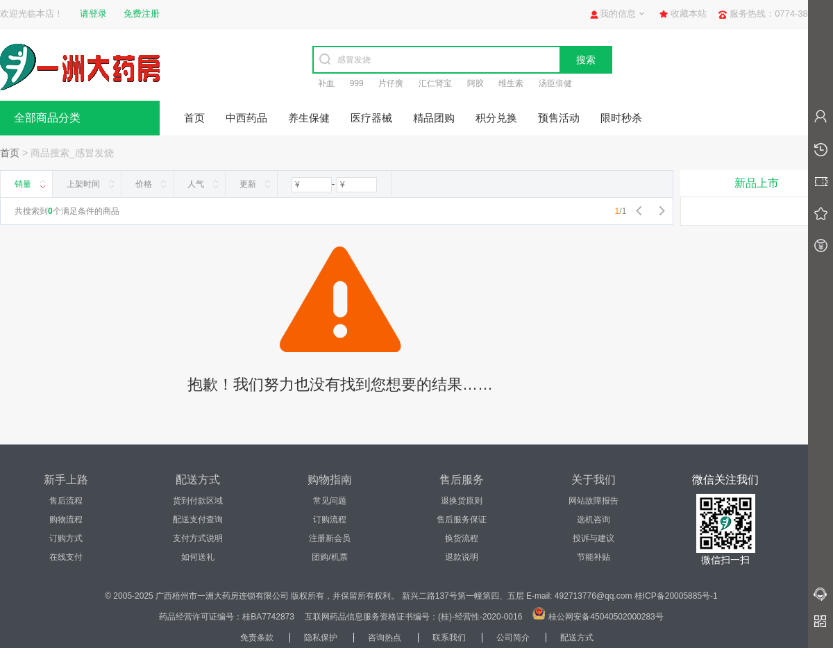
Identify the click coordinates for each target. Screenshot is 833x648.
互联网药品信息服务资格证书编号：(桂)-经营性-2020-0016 (413, 617)
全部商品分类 (47, 118)
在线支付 (66, 557)
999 (357, 83)
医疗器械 (371, 118)
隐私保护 (320, 637)
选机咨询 (593, 519)
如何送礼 (197, 557)
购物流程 (66, 519)
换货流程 (461, 538)
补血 (326, 83)
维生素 (510, 83)
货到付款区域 (198, 501)
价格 (143, 184)
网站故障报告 (594, 501)
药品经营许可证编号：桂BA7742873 (226, 617)
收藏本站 (689, 13)
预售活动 (559, 118)
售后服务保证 (462, 519)
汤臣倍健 (555, 83)
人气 (195, 184)
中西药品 (246, 118)
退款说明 (461, 557)
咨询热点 (384, 637)
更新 (247, 184)
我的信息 (618, 13)
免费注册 (142, 13)
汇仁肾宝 (435, 83)
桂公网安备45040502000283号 (605, 617)
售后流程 (66, 501)
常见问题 (329, 501)
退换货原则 (461, 501)
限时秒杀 (621, 118)
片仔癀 (390, 83)
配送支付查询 (198, 519)
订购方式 (66, 538)
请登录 (93, 13)
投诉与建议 (593, 538)
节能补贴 (593, 557)
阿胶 (475, 83)
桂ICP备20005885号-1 (676, 596)
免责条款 (257, 637)
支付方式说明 (198, 538)
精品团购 (434, 118)
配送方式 (577, 637)
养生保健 (309, 118)
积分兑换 (496, 118)
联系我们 (449, 637)
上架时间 (83, 184)
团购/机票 (329, 557)
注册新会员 (330, 538)
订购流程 (329, 519)
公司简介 (513, 637)
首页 (194, 118)
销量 (23, 184)
